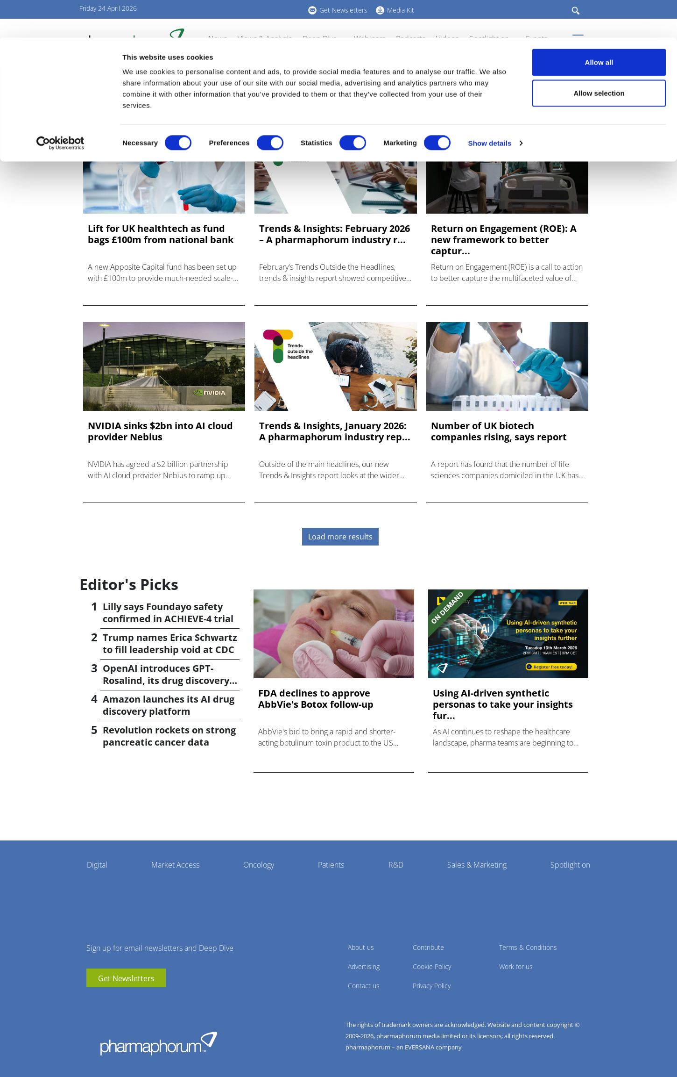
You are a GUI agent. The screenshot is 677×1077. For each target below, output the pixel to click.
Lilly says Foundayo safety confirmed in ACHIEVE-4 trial (168, 612)
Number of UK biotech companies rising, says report (499, 431)
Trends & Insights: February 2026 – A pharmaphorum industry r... (334, 234)
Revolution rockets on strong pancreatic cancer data (169, 736)
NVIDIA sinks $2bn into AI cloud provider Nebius (160, 431)
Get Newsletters (126, 978)
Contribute (428, 947)
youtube (93, 1001)
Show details (490, 105)
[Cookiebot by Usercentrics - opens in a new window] (60, 106)
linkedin (107, 1001)
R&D (395, 865)
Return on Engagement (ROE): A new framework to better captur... (504, 240)
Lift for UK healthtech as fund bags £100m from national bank (160, 234)
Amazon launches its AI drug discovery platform (168, 705)
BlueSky (121, 1001)
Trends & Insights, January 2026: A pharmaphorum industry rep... (334, 431)
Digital (97, 865)
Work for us (516, 966)
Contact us (364, 985)
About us (361, 947)
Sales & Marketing (477, 865)
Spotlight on (570, 865)
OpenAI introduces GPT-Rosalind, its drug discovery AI (166, 680)
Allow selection (598, 55)
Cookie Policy (432, 966)
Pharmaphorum (158, 1043)
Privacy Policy (432, 985)
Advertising (364, 966)
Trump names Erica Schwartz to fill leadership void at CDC (170, 643)
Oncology (258, 865)
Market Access (175, 865)
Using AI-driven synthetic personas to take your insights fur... (503, 704)
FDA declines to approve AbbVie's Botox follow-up (316, 699)
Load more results (340, 536)
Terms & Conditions (528, 947)
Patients (331, 865)
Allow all (599, 25)
